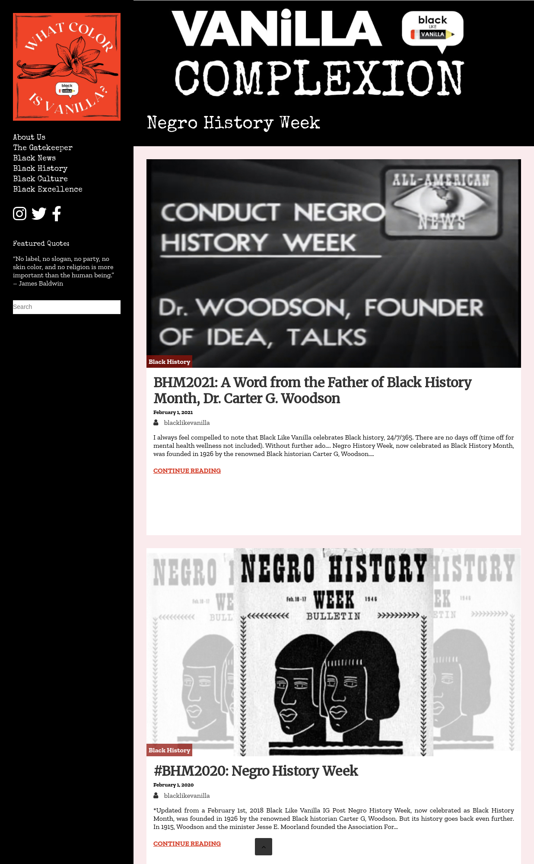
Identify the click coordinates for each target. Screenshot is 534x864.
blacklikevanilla (186, 422)
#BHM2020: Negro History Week (255, 771)
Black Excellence (48, 190)
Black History (40, 169)
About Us (29, 138)
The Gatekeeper (43, 148)
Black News (34, 159)
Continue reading (187, 470)
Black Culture (40, 179)
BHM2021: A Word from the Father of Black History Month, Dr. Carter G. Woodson (312, 390)
